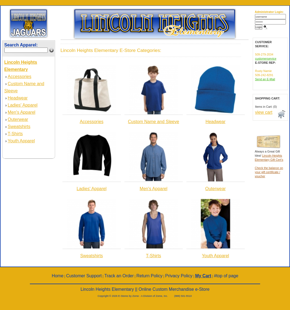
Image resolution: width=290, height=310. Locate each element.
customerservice (266, 58)
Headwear (18, 98)
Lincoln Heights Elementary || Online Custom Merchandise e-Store (145, 289)
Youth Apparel (21, 141)
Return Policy (150, 275)
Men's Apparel (21, 112)
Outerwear (18, 119)
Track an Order (119, 275)
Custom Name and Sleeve (153, 121)
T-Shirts (15, 133)
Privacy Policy (179, 275)
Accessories (19, 76)
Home (58, 275)
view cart (263, 112)
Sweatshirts (19, 126)
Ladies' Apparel (23, 105)
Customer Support (84, 275)
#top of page (226, 275)
